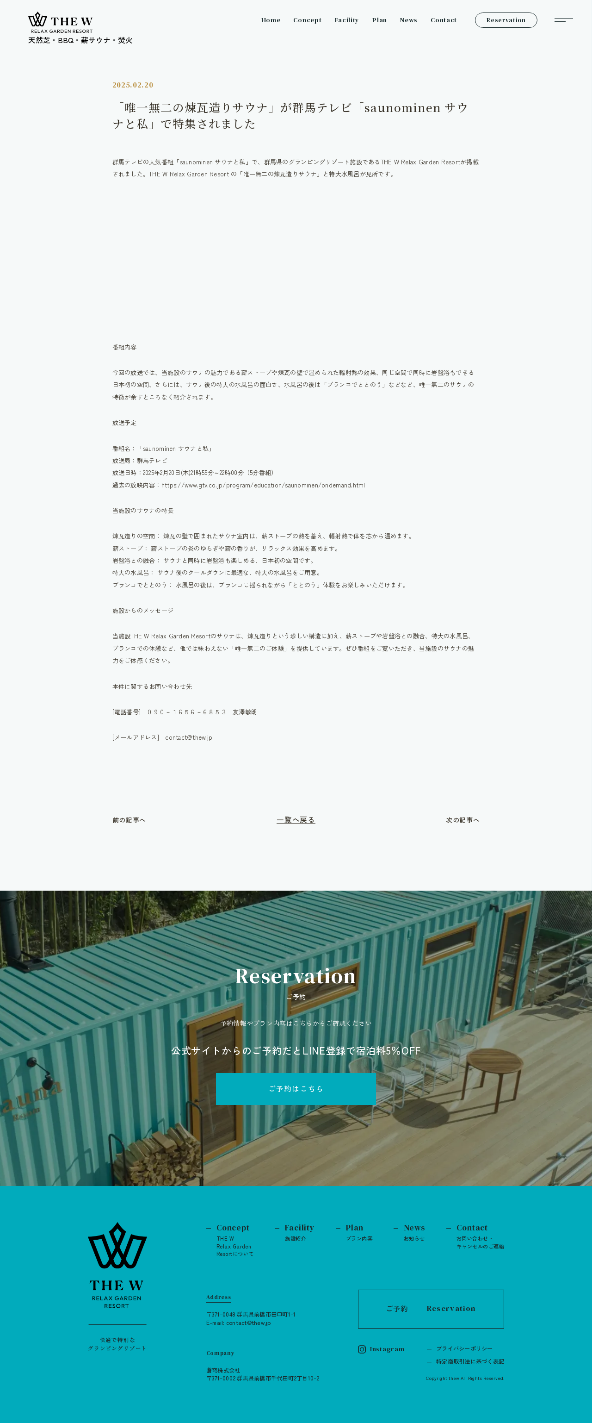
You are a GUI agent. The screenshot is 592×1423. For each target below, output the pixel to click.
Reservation (506, 20)
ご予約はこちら (296, 1088)
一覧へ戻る (296, 820)
